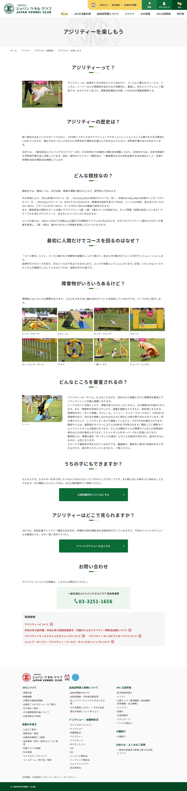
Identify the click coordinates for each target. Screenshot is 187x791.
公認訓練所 (122, 715)
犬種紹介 (121, 736)
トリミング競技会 (79, 755)
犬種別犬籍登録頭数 (33, 700)
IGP (72, 748)
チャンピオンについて (81, 724)
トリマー (121, 696)
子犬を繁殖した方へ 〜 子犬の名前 (87, 707)
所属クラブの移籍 (32, 748)
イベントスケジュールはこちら (93, 546)
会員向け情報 (130, 5)
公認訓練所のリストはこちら (93, 494)
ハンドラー (122, 707)
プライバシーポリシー (52, 777)
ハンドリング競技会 (80, 759)
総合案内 (116, 5)
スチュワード (123, 719)
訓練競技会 (75, 732)
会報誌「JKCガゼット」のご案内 (39, 704)
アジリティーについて (37, 624)
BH (71, 752)
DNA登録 (27, 752)
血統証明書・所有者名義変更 (84, 696)
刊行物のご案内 (30, 708)
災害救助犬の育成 (32, 716)
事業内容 (27, 692)
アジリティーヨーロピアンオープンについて (113, 636)
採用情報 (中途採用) (31, 777)
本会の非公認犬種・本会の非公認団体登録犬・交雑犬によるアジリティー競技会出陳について (76, 630)
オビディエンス (77, 744)
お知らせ (104, 5)
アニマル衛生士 (124, 723)
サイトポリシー (70, 777)
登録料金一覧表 (30, 733)
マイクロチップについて (35, 755)
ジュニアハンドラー (79, 763)
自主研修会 (75, 767)
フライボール (76, 740)
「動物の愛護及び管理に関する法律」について (135, 751)
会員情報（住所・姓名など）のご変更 (40, 743)
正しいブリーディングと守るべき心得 (87, 702)
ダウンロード (164, 5)
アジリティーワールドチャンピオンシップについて (53, 636)
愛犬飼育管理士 (124, 692)
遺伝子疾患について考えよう (84, 711)
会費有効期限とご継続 (34, 737)
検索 (149, 5)
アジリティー (76, 736)
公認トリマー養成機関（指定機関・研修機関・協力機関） (134, 702)
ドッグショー (76, 728)
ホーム (64, 13)
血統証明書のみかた (80, 692)
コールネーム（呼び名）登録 (37, 759)
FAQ (179, 5)
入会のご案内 (29, 729)
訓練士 (120, 711)
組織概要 (27, 696)
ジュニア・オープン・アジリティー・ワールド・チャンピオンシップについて (67, 641)
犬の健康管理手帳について (36, 712)
